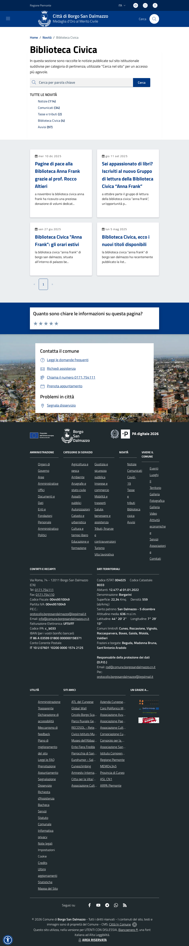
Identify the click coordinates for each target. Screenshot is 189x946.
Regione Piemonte (112, 759)
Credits (42, 862)
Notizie (131, 464)
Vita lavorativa (104, 554)
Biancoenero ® (128, 929)
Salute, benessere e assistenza (102, 516)
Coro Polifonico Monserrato (118, 708)
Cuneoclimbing (81, 766)
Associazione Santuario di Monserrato (125, 746)
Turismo (99, 547)
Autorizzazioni (80, 509)
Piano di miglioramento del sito (47, 747)
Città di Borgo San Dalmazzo (80, 16)
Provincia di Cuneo (112, 772)
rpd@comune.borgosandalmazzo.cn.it (130, 667)
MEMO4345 (108, 766)
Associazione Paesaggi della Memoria (124, 721)
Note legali (45, 843)
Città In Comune (120, 924)
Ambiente (77, 477)
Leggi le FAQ (46, 759)
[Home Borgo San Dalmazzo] (74, 19)
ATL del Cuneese (82, 701)
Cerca (141, 82)
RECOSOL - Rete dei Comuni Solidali (95, 727)
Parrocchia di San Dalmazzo (89, 753)
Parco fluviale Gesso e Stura (90, 721)
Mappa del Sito (48, 888)
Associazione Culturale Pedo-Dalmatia (96, 785)
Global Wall (79, 708)
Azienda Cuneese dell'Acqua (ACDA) (123, 701)
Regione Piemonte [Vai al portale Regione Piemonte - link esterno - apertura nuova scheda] (40, 5)
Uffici (41, 489)
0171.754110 (45, 594)
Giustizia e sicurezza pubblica (101, 470)
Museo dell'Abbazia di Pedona (91, 740)
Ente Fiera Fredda (83, 746)
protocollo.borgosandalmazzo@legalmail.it (58, 613)
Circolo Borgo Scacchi (85, 714)
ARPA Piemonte (110, 785)
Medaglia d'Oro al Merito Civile (75, 21)
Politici (42, 535)
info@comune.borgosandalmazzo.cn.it (64, 618)
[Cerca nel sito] (154, 19)
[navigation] (8, 18)
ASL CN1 (106, 779)
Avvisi (131, 522)
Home (34, 37)
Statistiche (45, 882)
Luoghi (154, 474)
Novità (45, 37)
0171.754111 (44, 589)
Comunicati (134, 470)
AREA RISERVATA (92, 939)
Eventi (154, 468)
